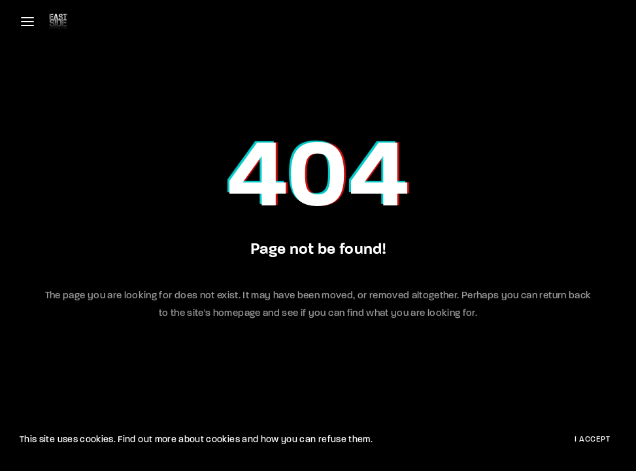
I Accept (592, 440)
